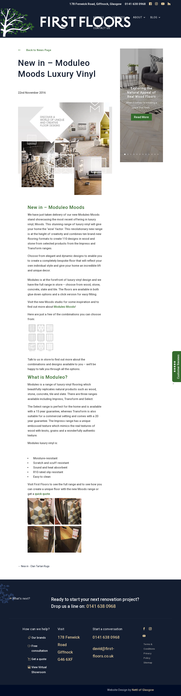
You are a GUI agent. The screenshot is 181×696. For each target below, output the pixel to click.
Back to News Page (38, 50)
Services (118, 17)
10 (152, 154)
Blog (153, 17)
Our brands (38, 637)
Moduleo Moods (64, 306)
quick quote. (43, 494)
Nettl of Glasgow (142, 690)
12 (158, 154)
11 (155, 154)
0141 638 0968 (135, 4)
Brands (98, 17)
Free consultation (39, 648)
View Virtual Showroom (39, 670)
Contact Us (101, 28)
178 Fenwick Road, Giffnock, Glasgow (95, 4)
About (137, 17)
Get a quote (38, 659)
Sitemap (148, 662)
